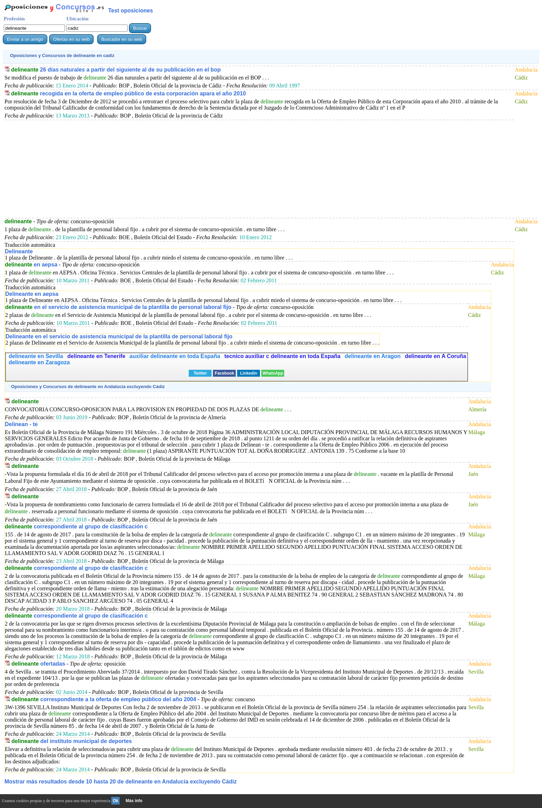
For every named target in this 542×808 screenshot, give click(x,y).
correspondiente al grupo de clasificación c (76, 526)
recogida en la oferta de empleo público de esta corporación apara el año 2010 (128, 93)
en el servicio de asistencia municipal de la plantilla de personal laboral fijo (118, 307)
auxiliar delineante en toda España (175, 356)
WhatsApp (273, 373)
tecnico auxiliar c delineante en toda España (282, 356)
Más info (133, 800)
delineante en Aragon (373, 356)
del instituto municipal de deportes (71, 741)
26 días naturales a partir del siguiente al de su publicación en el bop (116, 70)
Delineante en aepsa (31, 294)
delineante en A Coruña (435, 356)
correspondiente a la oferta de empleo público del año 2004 (103, 699)
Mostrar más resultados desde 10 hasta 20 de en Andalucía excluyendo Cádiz (120, 781)
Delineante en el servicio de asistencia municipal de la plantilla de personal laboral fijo (119, 336)
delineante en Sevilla (37, 356)
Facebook (224, 373)
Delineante (19, 251)
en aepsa (31, 264)
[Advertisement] (211, 168)
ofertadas (38, 664)
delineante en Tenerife (96, 356)
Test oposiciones (130, 10)
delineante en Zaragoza (39, 362)
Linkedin (248, 373)
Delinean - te (21, 424)
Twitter (200, 373)
